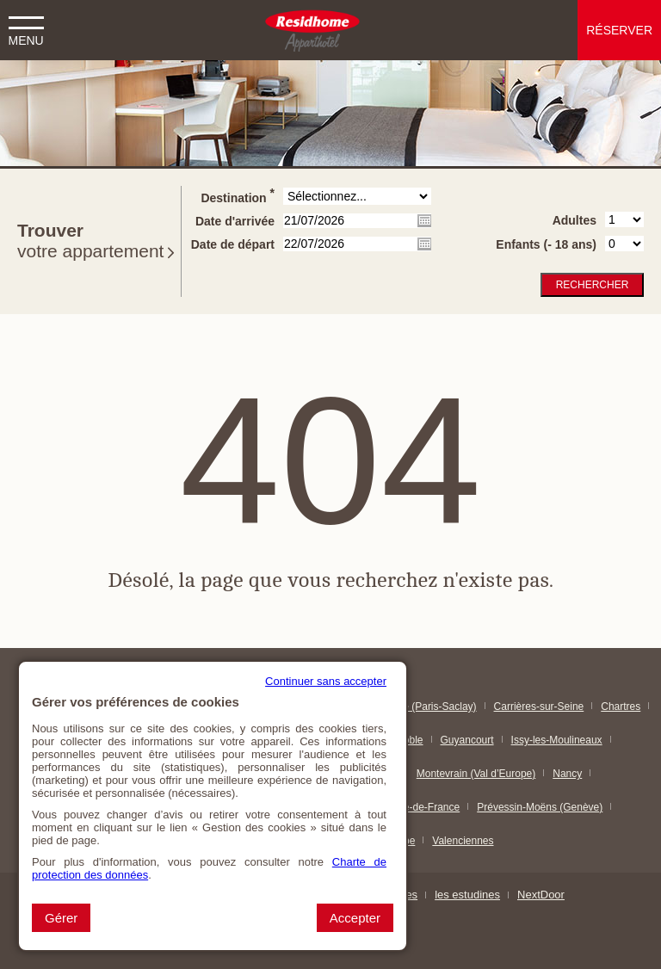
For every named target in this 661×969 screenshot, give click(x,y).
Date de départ (233, 244)
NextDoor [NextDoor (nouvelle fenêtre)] (541, 894)
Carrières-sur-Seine (539, 707)
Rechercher (592, 285)
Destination (238, 195)
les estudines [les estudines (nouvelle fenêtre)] (467, 894)
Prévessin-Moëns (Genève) (539, 807)
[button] (25, 25)
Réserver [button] (619, 30)
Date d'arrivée (235, 221)
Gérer (61, 917)
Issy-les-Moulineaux (556, 740)
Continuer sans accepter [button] (325, 681)
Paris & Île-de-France (411, 807)
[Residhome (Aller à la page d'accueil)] (312, 30)
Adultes (574, 220)
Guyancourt (467, 740)
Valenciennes (462, 841)
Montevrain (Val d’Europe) (476, 774)
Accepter (355, 917)
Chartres (620, 707)
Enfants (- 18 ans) (546, 244)
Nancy (567, 774)
